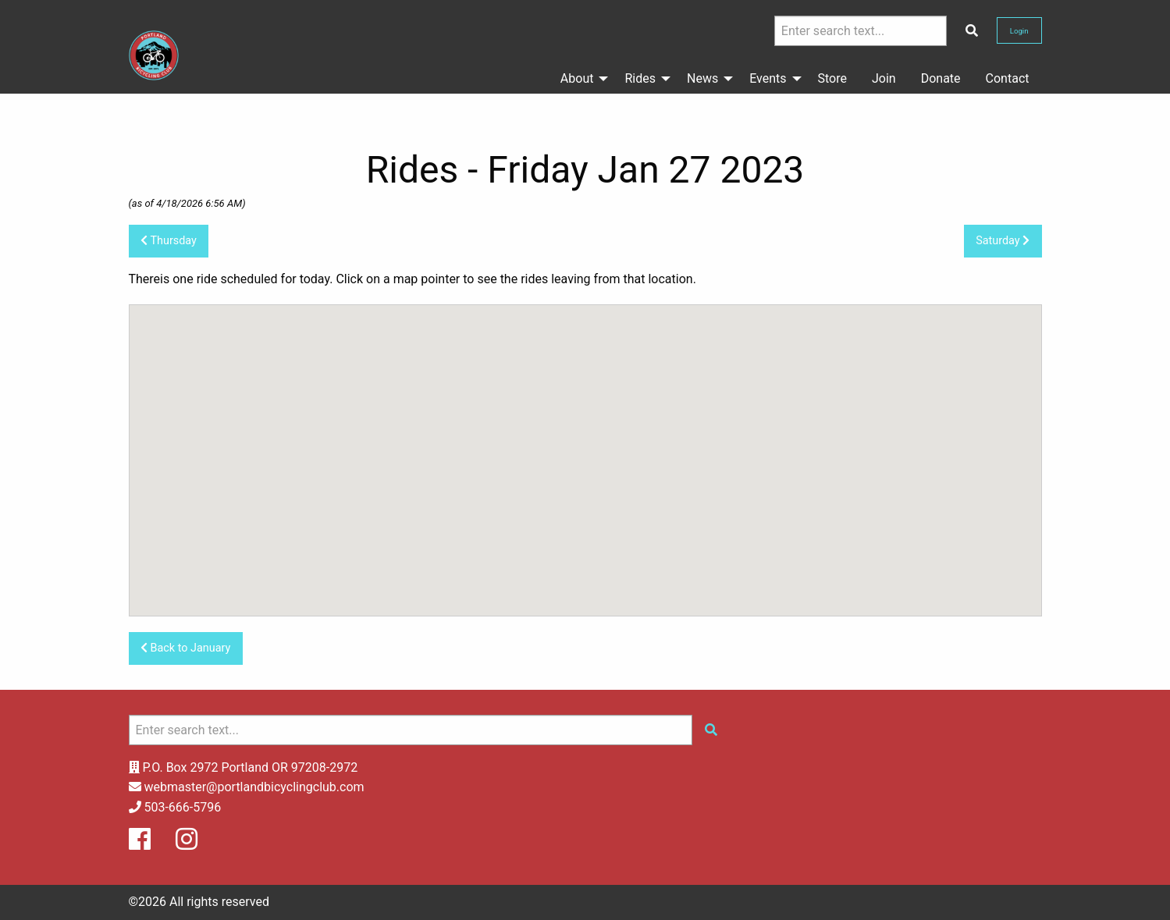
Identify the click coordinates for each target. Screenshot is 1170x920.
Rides (640, 78)
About (577, 78)
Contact (1008, 78)
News (702, 78)
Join (884, 78)
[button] (585, 446)
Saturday (1003, 240)
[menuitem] (580, 79)
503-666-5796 (182, 807)
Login (1019, 31)
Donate (941, 78)
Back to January (185, 648)
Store (832, 78)
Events (767, 78)
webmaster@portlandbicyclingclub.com (254, 787)
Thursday (168, 240)
